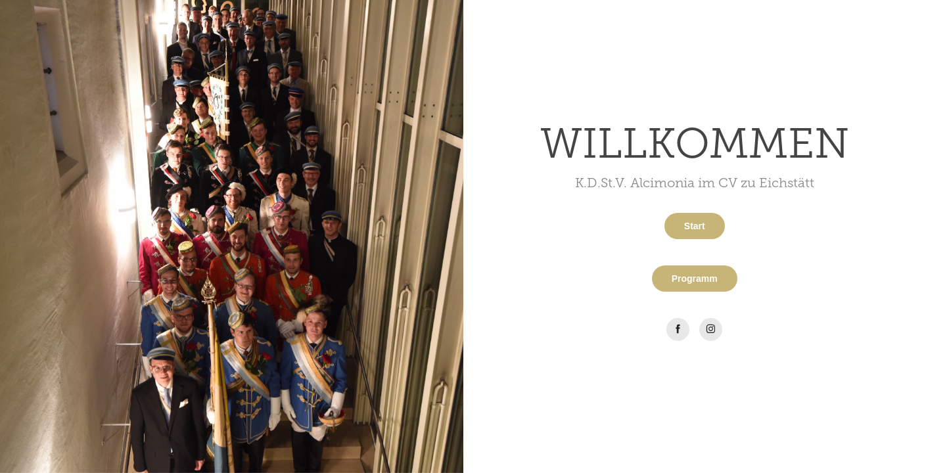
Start (694, 226)
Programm (695, 278)
